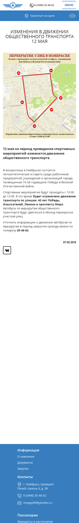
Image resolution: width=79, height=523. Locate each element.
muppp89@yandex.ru (37, 503)
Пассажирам (27, 515)
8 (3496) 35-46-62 (42, 5)
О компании (25, 456)
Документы (25, 462)
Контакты (25, 477)
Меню (69, 5)
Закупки (22, 468)
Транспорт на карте (39, 16)
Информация (28, 450)
